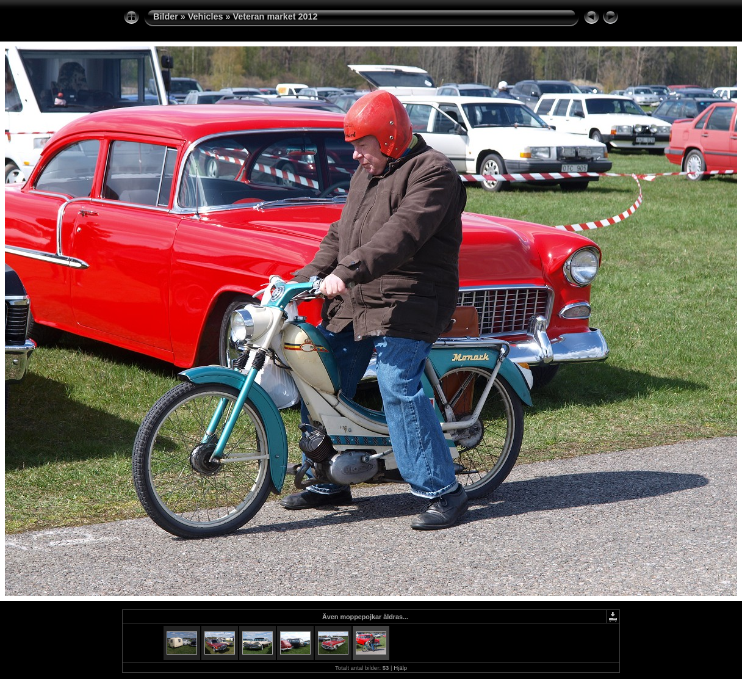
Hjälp (400, 667)
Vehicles (205, 16)
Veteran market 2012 (274, 16)
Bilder (165, 16)
